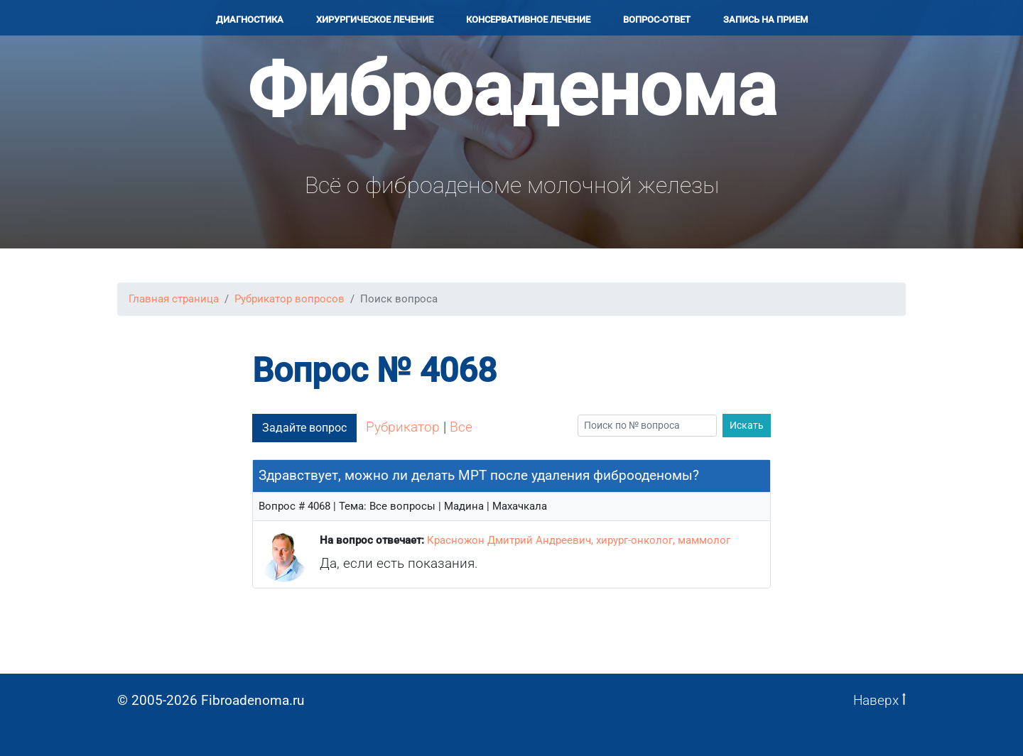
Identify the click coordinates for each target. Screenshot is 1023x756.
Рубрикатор (403, 427)
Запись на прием (765, 19)
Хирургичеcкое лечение (374, 19)
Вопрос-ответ (657, 19)
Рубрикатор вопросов (289, 298)
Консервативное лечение (528, 19)
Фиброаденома (511, 90)
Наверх (879, 700)
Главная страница (174, 298)
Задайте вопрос (304, 427)
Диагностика (249, 19)
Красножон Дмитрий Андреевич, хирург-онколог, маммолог (578, 540)
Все (461, 427)
